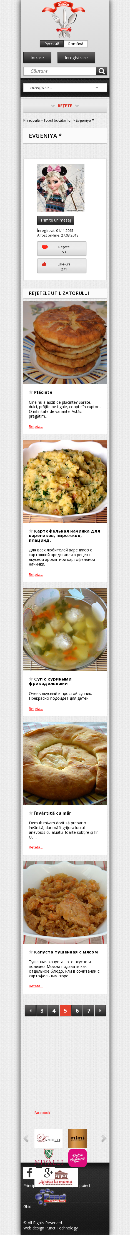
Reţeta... (36, 426)
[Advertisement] (65, 1061)
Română (75, 43)
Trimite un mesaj (55, 220)
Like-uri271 (56, 267)
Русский (51, 43)
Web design (33, 1228)
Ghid (27, 1206)
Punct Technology (61, 1228)
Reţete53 (56, 249)
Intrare (37, 57)
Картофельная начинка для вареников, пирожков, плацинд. (64, 535)
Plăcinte (43, 392)
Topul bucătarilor (58, 120)
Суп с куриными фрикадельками (50, 681)
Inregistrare (76, 57)
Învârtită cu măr (52, 813)
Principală (31, 120)
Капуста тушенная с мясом (66, 952)
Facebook (42, 1112)
